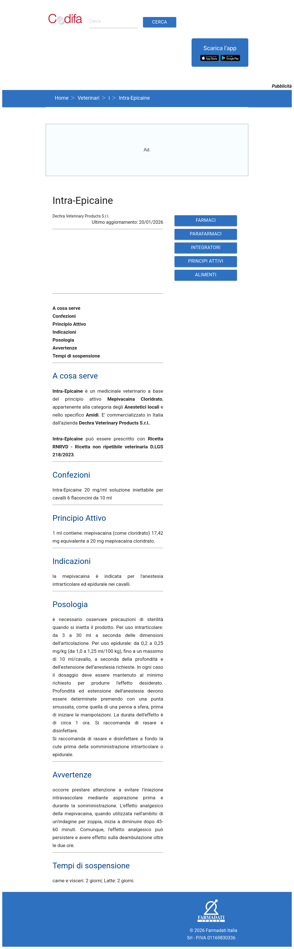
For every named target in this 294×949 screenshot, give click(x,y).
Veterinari (89, 98)
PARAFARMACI (206, 234)
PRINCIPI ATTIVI (205, 261)
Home (61, 98)
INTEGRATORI (205, 247)
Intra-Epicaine (134, 98)
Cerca (159, 22)
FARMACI (206, 220)
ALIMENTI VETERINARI (205, 276)
